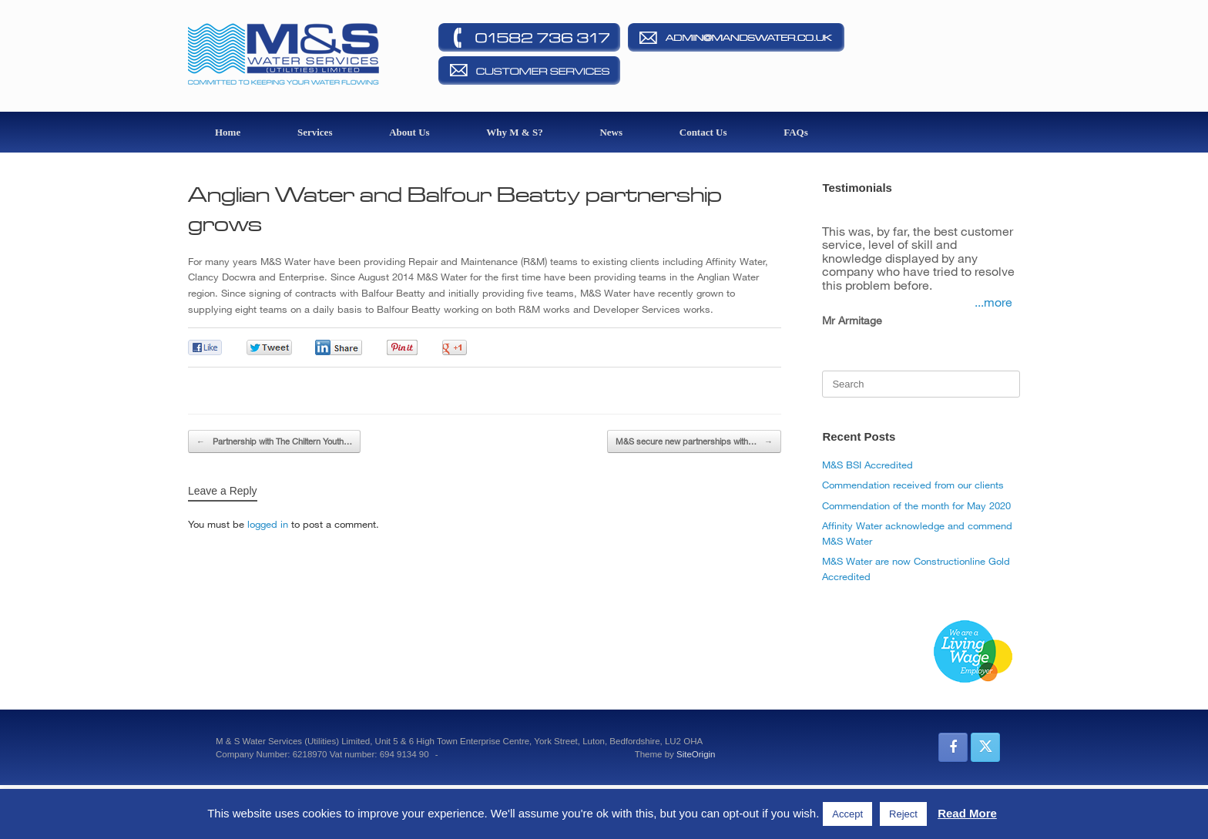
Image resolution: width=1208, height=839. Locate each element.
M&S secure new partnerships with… (694, 441)
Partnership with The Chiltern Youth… (274, 441)
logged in (267, 524)
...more (993, 302)
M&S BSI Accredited (867, 464)
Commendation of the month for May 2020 (916, 505)
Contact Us (703, 132)
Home (227, 132)
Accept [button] (847, 814)
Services (314, 132)
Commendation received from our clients (913, 484)
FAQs (796, 132)
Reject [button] (903, 814)
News (610, 132)
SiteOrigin (696, 754)
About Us (409, 132)
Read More (967, 813)
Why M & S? (514, 132)
